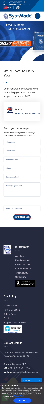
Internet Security (23, 268)
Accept (22, 400)
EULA (6, 318)
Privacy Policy (10, 305)
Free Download (22, 260)
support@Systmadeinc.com (28, 113)
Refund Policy (10, 314)
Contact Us (20, 277)
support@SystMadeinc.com (17, 5)
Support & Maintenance (15, 322)
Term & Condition (12, 310)
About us (19, 256)
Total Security (21, 273)
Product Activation (23, 264)
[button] (22, 177)
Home (9, 29)
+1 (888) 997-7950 (13, 2)
